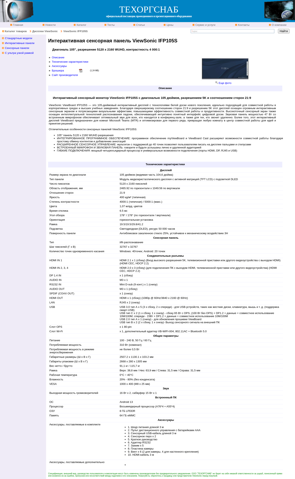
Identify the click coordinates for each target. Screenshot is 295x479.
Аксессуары (59, 66)
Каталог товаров (16, 31)
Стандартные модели (18, 38)
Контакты (243, 24)
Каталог (81, 24)
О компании (278, 24)
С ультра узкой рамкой (19, 52)
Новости (50, 24)
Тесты (111, 24)
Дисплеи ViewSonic (45, 31)
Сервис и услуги (205, 24)
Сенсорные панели (17, 48)
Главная (17, 24)
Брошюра (58, 70)
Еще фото (225, 83)
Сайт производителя (65, 75)
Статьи (140, 24)
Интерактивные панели (19, 43)
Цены (169, 24)
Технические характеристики (70, 61)
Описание (58, 57)
